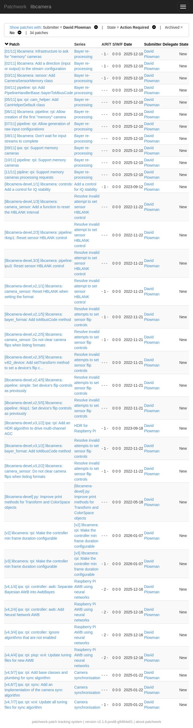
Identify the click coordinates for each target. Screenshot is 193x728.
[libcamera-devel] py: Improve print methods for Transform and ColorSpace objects (37, 502)
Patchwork (15, 6)
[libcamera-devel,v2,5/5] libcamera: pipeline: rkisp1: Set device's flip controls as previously (38, 408)
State (183, 44)
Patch (14, 44)
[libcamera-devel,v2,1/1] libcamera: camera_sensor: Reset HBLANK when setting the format (36, 291)
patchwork (40, 722)
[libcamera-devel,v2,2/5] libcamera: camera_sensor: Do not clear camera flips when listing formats (35, 339)
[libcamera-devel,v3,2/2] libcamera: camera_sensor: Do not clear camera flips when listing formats (35, 471)
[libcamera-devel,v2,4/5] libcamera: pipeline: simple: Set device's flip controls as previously (38, 385)
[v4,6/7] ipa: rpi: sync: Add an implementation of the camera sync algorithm (34, 689)
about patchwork (148, 722)
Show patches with (25, 27)
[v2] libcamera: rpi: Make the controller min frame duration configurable (86, 535)
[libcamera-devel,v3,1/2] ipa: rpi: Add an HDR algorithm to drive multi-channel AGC (37, 428)
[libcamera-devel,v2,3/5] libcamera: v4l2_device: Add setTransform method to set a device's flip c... (37, 362)
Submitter (152, 44)
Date (128, 44)
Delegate (170, 44)
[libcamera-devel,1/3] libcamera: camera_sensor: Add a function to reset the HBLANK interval (37, 206)
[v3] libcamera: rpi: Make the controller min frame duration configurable (86, 564)
